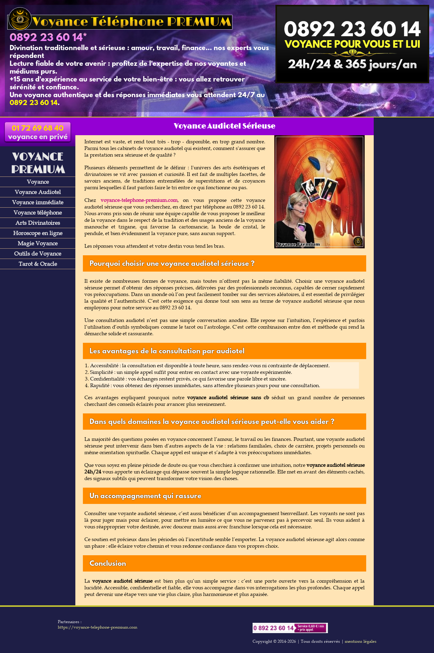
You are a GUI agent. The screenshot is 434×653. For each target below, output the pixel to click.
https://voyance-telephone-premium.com (97, 627)
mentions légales (360, 641)
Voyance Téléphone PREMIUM (119, 22)
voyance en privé (38, 133)
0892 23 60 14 (46, 38)
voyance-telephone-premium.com (139, 200)
